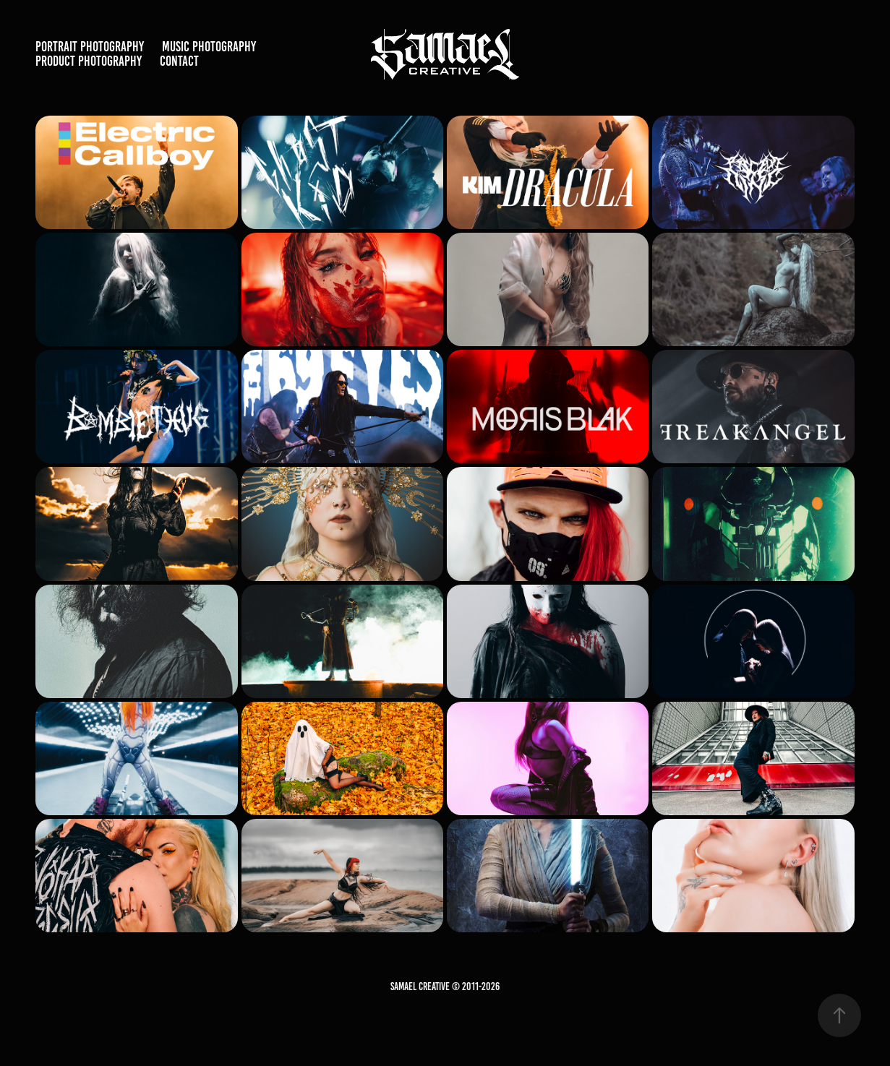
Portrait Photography (89, 46)
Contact (179, 61)
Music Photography (209, 46)
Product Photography (88, 61)
